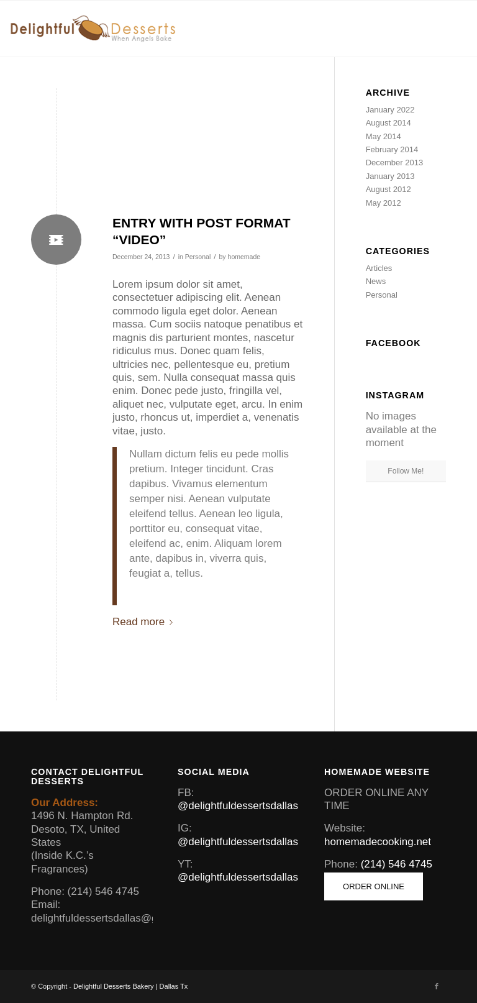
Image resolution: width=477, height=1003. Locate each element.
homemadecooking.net (377, 842)
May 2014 (383, 136)
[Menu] (451, 29)
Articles (379, 268)
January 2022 (390, 109)
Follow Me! (406, 471)
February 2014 (392, 149)
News (376, 281)
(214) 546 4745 (396, 864)
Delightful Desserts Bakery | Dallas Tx (130, 986)
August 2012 (388, 189)
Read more (145, 622)
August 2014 (388, 122)
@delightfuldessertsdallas (238, 806)
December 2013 (395, 162)
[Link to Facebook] (436, 986)
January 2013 (390, 176)
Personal (198, 256)
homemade (244, 256)
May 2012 (383, 203)
